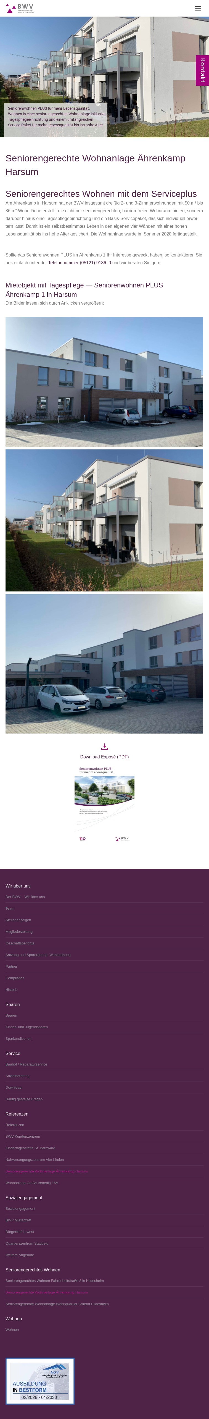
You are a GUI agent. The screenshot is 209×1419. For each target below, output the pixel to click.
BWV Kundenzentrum (23, 1136)
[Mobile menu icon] (197, 8)
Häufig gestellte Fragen (24, 1099)
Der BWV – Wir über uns (25, 897)
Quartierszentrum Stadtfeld (27, 1243)
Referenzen (15, 1125)
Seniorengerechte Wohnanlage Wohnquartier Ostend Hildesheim (57, 1304)
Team (10, 908)
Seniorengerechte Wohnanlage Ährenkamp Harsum (47, 1171)
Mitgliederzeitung (19, 932)
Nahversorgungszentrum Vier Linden (35, 1160)
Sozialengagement (20, 1208)
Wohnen (12, 1330)
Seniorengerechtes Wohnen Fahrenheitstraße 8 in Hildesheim (55, 1281)
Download (14, 1087)
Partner (11, 966)
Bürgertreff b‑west (20, 1232)
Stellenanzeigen (18, 920)
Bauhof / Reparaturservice (26, 1064)
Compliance (15, 978)
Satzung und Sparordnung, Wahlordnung (38, 955)
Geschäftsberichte (20, 943)
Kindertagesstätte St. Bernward (30, 1148)
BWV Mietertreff (18, 1220)
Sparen (11, 1015)
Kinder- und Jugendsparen (27, 1027)
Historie (12, 990)
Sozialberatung (18, 1076)
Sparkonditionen (18, 1038)
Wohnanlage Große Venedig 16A (32, 1183)
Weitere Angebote (20, 1255)
